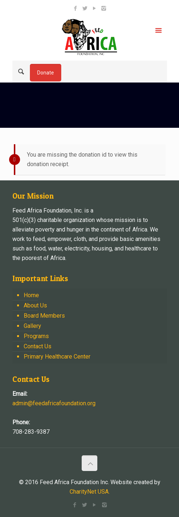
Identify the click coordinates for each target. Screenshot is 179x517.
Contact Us (37, 346)
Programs (36, 336)
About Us (35, 305)
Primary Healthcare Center (57, 356)
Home (31, 295)
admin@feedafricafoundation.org (54, 403)
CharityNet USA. (90, 491)
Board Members (44, 315)
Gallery (32, 325)
